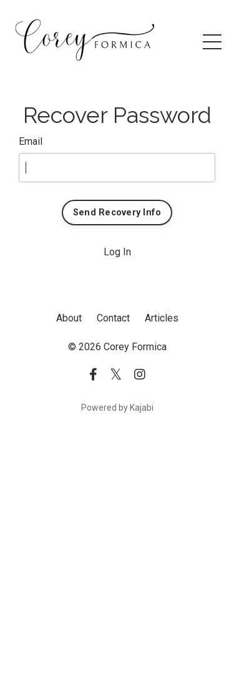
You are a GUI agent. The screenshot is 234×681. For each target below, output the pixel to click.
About (69, 318)
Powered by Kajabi (117, 408)
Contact (113, 318)
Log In (117, 252)
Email (30, 141)
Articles (161, 318)
